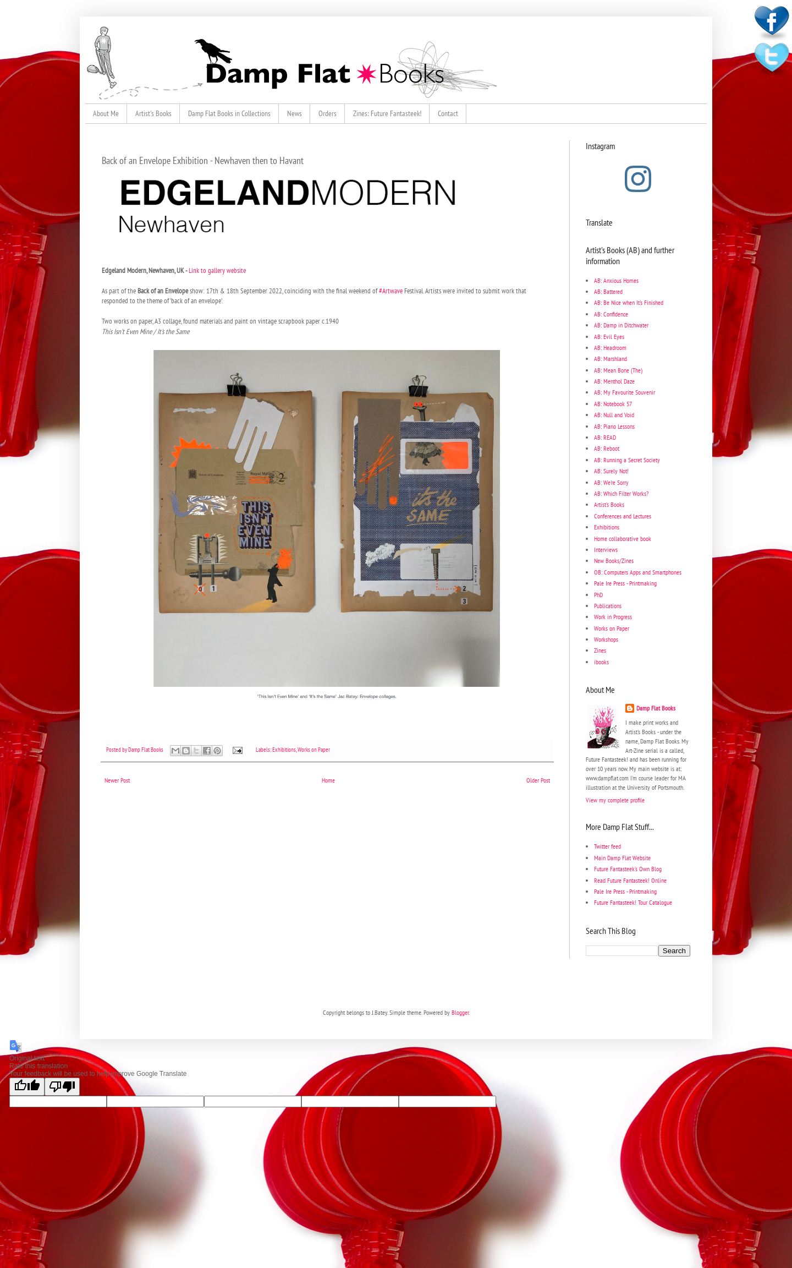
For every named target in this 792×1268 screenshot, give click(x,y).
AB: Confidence (611, 314)
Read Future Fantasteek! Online (630, 880)
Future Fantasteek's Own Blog (628, 869)
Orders (327, 113)
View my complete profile (615, 800)
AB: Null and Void (614, 415)
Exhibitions (284, 749)
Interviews (606, 549)
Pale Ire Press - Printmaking (625, 583)
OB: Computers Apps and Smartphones (637, 572)
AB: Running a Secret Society (627, 460)
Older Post (538, 780)
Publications (608, 606)
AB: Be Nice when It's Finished (628, 302)
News (294, 113)
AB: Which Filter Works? (621, 493)
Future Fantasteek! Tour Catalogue (633, 902)
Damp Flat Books (146, 749)
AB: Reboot (606, 448)
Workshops (606, 639)
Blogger (460, 1012)
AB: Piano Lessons (614, 426)
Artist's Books (153, 113)
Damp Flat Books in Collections (229, 113)
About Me (106, 113)
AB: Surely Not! (611, 471)
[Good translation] (27, 1087)
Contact (448, 113)
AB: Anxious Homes (616, 280)
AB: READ (605, 437)
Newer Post (117, 780)
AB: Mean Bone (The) (618, 370)
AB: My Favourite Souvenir (624, 392)
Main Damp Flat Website (622, 858)
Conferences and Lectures (622, 516)
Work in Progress (613, 617)
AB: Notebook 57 (613, 404)
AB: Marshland (610, 358)
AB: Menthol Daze (614, 381)
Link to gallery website (217, 270)
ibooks (601, 662)
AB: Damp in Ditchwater (621, 325)
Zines (600, 650)
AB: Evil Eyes (609, 336)
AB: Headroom (610, 347)
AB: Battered (608, 291)
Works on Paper (314, 749)
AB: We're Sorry (611, 482)
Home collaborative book (622, 538)
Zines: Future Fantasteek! (387, 113)
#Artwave (391, 291)
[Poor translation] (62, 1087)
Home (328, 780)
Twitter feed (607, 846)
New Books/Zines (614, 560)
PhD (598, 595)
